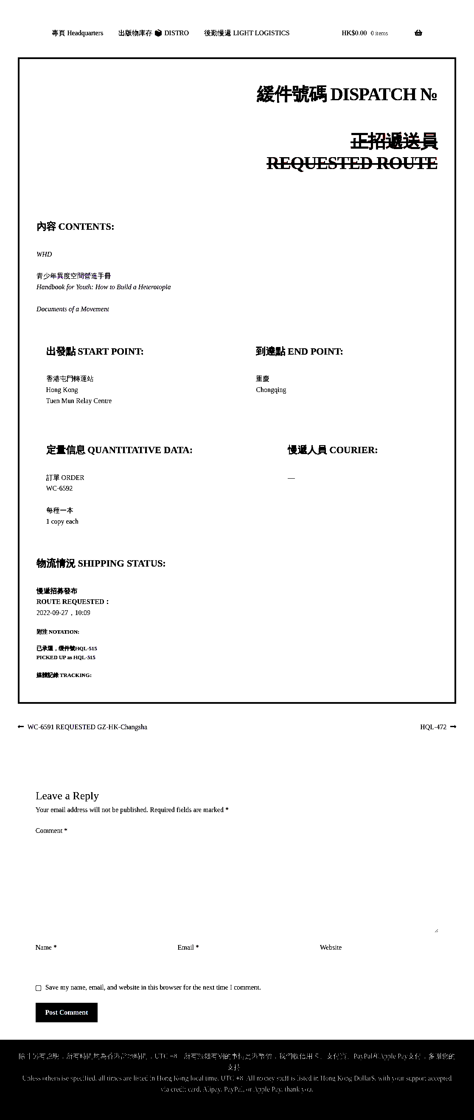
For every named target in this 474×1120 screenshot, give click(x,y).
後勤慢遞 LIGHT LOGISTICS (246, 33)
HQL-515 (86, 649)
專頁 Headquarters (77, 33)
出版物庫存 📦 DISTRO (153, 33)
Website (331, 947)
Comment (51, 830)
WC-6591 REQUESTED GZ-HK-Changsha (87, 728)
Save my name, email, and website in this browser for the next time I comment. (153, 987)
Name (46, 947)
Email (188, 947)
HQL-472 (433, 728)
